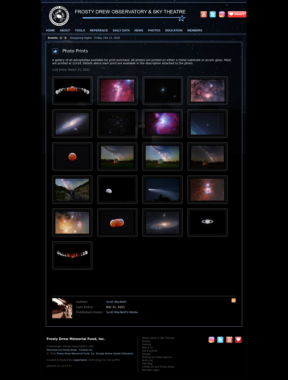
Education (173, 30)
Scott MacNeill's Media (122, 312)
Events (146, 341)
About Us (147, 347)
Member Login (150, 370)
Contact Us (85, 350)
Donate (146, 354)
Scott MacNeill (116, 301)
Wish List (147, 360)
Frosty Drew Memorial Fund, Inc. (95, 353)
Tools (80, 30)
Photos (154, 30)
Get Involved (149, 350)
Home (50, 30)
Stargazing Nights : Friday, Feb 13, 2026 (95, 37)
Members (194, 30)
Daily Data (121, 30)
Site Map (147, 363)
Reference (99, 30)
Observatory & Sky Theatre (158, 338)
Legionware (80, 360)
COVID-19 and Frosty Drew (158, 366)
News (138, 30)
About (65, 30)
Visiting (146, 344)
